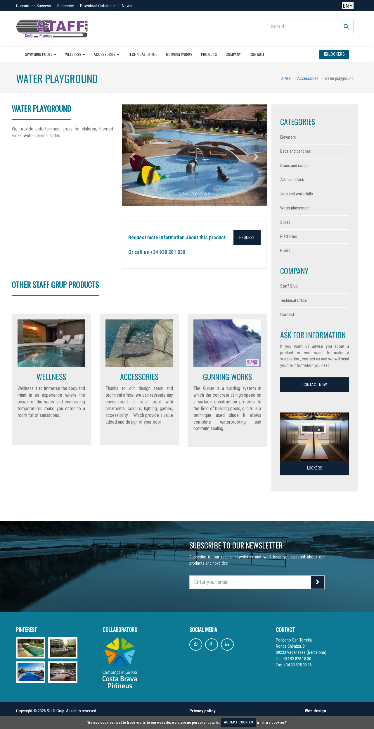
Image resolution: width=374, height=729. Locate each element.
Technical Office (142, 54)
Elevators (288, 137)
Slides (285, 222)
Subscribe (65, 5)
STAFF (285, 78)
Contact (257, 54)
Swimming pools (40, 54)
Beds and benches (295, 151)
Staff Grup (289, 286)
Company (233, 54)
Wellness (75, 54)
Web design (315, 710)
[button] (133, 155)
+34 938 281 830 (167, 252)
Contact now (314, 384)
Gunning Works (179, 54)
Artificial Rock (292, 179)
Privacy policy (202, 710)
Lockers (334, 54)
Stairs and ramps (294, 165)
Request (247, 237)
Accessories (106, 54)
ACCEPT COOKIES (238, 722)
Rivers (285, 250)
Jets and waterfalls (296, 194)
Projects (209, 54)
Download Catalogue (98, 5)
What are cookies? (272, 722)
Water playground (294, 208)
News (127, 5)
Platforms (288, 236)
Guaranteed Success (33, 5)
